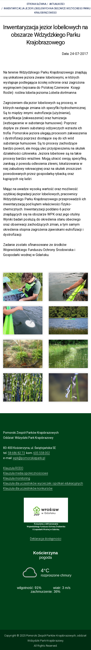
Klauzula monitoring (16, 478)
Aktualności (56, 4)
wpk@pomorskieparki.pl (29, 458)
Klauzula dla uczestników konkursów (28, 488)
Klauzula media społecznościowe (25, 473)
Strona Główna (36, 4)
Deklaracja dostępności (45, 538)
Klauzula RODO (13, 468)
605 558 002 (41, 453)
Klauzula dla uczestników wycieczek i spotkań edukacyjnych (43, 483)
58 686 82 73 (16, 453)
